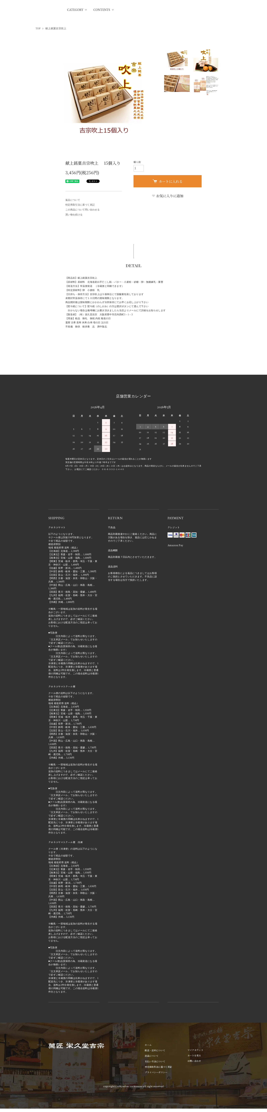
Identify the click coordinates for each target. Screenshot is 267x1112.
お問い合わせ (194, 1060)
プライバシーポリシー (156, 1072)
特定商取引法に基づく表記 (80, 205)
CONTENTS (101, 10)
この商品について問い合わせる (82, 209)
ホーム (148, 1044)
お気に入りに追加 (167, 195)
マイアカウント (195, 1050)
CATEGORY (75, 10)
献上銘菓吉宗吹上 (55, 28)
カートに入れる (168, 181)
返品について (72, 200)
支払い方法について (155, 1061)
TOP (38, 28)
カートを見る (194, 1055)
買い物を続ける (73, 214)
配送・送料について (155, 1050)
